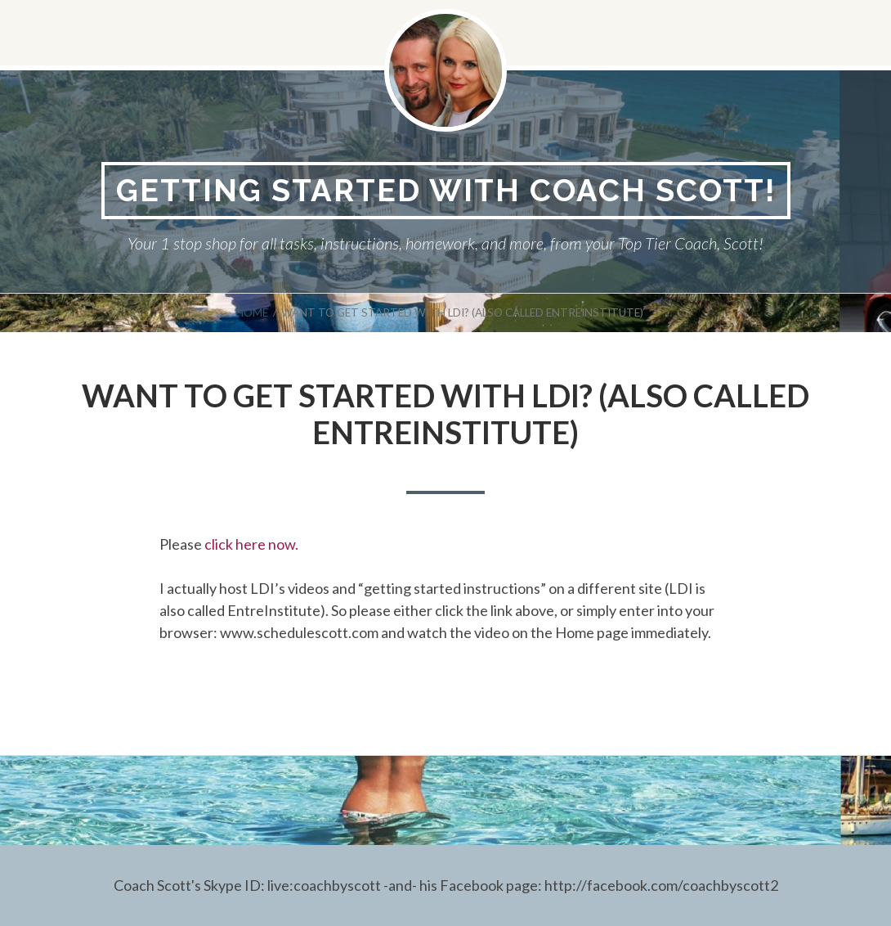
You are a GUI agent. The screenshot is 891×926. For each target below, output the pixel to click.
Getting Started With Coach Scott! (446, 190)
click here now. (251, 544)
